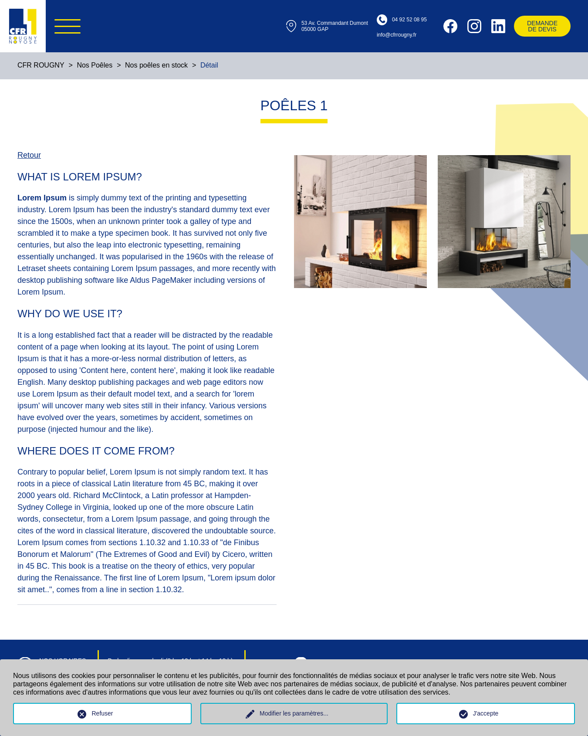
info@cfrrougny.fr (396, 35)
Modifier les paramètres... (294, 713)
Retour (29, 155)
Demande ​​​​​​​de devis (542, 26)
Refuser (102, 713)
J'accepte (486, 713)
